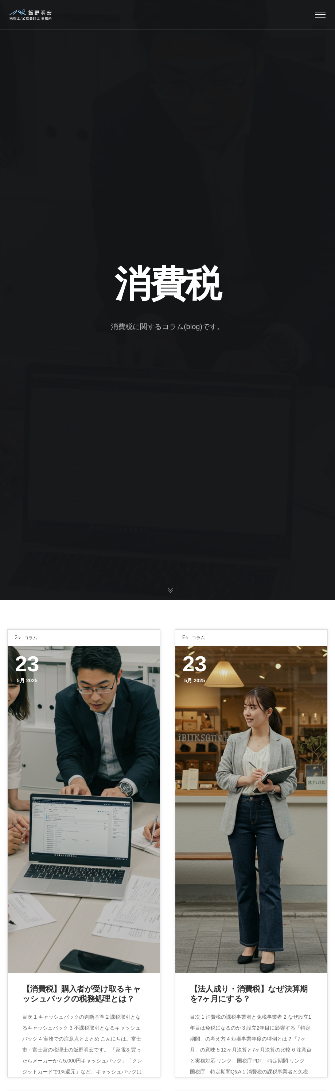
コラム (30, 637)
